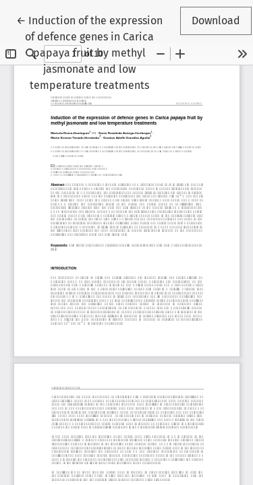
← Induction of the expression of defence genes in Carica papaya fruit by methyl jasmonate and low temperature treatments (89, 52)
